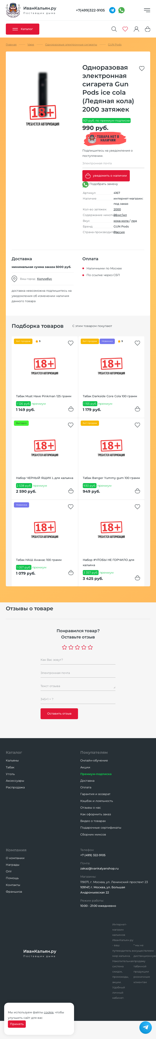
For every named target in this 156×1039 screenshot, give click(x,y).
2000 (117, 209)
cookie (48, 1012)
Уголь (10, 774)
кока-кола (121, 221)
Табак (10, 767)
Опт (9, 871)
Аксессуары (15, 781)
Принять (17, 1024)
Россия (119, 232)
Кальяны (12, 760)
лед (134, 221)
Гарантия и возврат (95, 794)
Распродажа (15, 787)
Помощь (12, 878)
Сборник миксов (93, 834)
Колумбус (44, 279)
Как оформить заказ (95, 814)
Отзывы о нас (90, 807)
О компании (15, 858)
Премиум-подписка (95, 774)
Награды (12, 865)
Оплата (85, 787)
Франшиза (14, 891)
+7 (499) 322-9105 (92, 855)
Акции (85, 767)
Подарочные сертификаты (100, 827)
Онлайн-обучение (94, 760)
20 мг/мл (120, 215)
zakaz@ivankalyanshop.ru (99, 868)
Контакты (13, 885)
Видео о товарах (93, 821)
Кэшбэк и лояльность (96, 801)
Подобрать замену (100, 184)
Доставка (87, 781)
